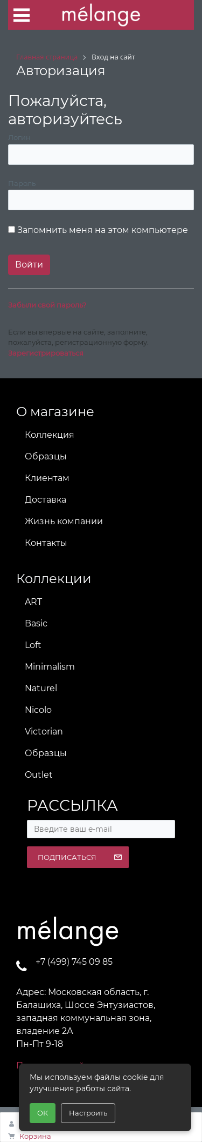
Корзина (35, 1136)
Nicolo (38, 710)
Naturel (41, 688)
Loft (33, 645)
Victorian (44, 731)
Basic (36, 623)
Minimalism (50, 667)
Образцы (46, 456)
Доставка (45, 500)
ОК (42, 1112)
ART (33, 602)
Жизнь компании (64, 521)
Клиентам (47, 478)
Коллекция (49, 435)
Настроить (88, 1112)
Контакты (46, 543)
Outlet (39, 775)
